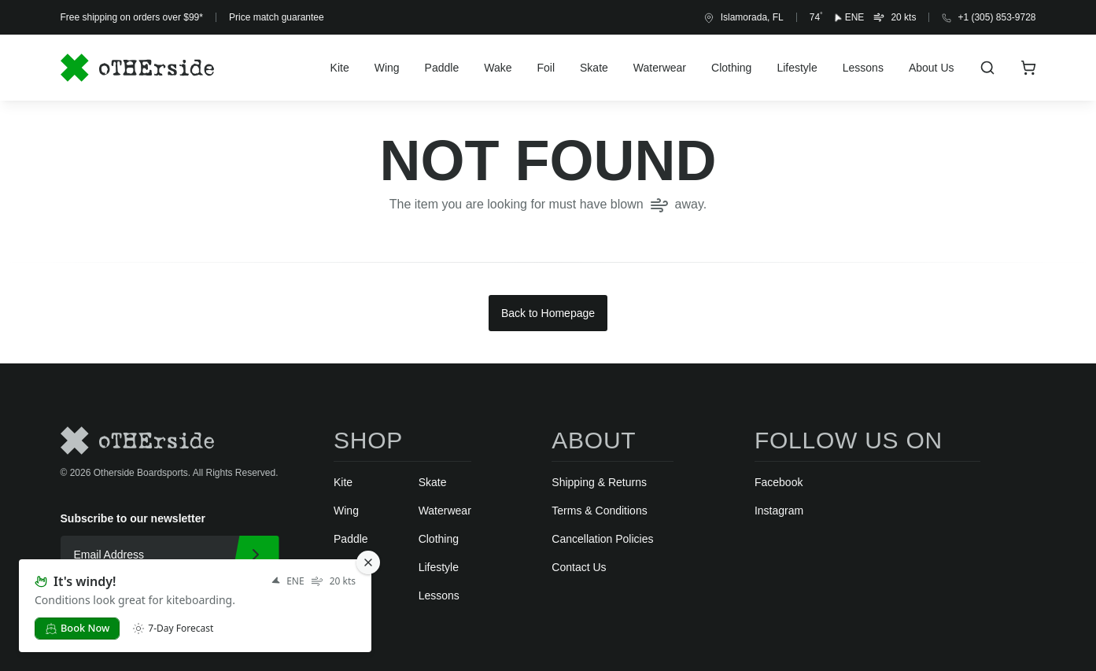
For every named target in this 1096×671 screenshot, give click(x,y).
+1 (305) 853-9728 (988, 17)
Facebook (779, 482)
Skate (594, 67)
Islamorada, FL (743, 18)
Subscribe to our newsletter (133, 518)
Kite (339, 67)
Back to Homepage (548, 313)
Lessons (863, 67)
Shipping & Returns (599, 482)
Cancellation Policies (602, 539)
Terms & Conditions (599, 510)
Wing (387, 67)
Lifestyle (797, 67)
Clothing (731, 67)
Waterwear (659, 67)
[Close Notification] (368, 562)
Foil (546, 67)
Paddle (442, 67)
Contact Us (579, 567)
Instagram (779, 510)
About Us (931, 67)
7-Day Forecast (172, 628)
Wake (497, 67)
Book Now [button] (77, 628)
